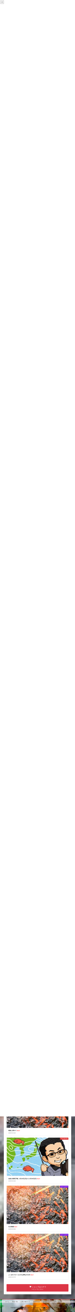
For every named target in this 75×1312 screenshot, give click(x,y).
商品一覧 (15, 1301)
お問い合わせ (58, 1301)
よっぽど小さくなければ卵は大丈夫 (21, 1275)
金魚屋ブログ (47, 1301)
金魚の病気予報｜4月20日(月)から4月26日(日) (24, 1178)
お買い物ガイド (25, 1301)
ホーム (7, 1301)
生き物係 (12, 1226)
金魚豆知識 (36, 1301)
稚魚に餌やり (14, 1130)
